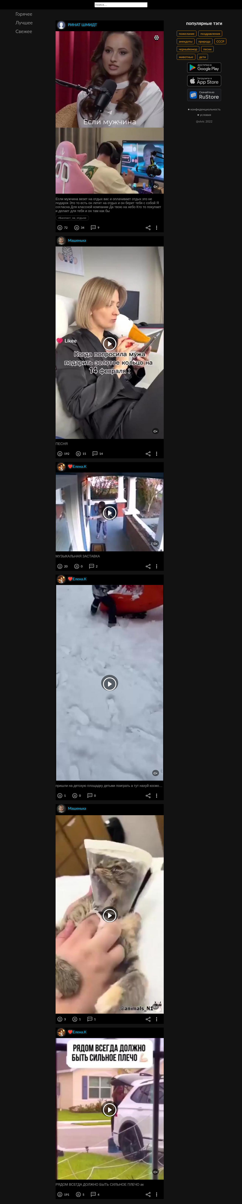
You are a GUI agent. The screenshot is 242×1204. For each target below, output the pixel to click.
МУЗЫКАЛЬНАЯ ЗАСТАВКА (78, 556)
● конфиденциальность (204, 109)
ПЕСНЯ (62, 444)
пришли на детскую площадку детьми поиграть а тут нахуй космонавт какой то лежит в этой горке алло (110, 786)
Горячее (24, 14)
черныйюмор (188, 49)
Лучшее (24, 22)
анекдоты (185, 41)
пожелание (186, 33)
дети (202, 57)
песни (207, 49)
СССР (220, 41)
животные (186, 57)
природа (204, 41)
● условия (204, 114)
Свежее (24, 31)
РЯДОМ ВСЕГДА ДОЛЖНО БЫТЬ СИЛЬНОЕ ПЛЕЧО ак (100, 1184)
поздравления (210, 33)
